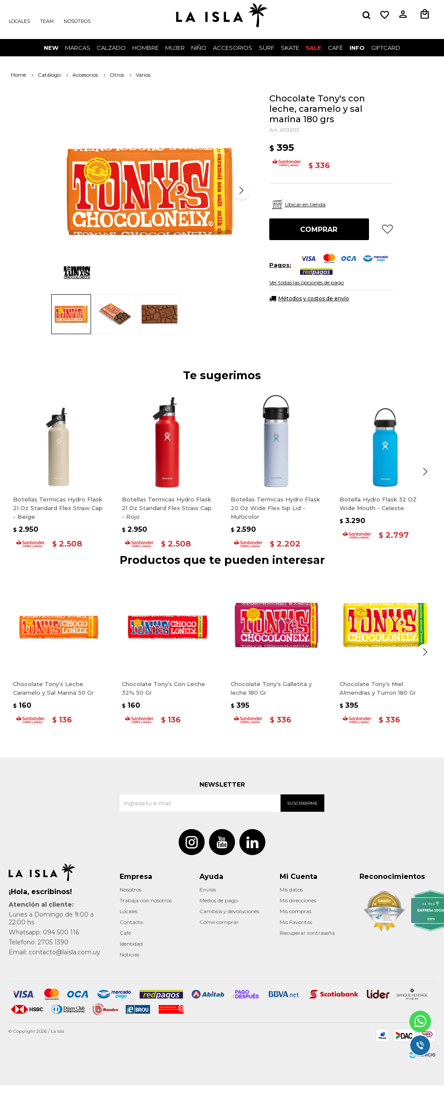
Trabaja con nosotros (146, 908)
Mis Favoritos (296, 930)
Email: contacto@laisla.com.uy (54, 960)
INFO (357, 47)
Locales (19, 21)
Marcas (77, 47)
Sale (313, 47)
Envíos (207, 897)
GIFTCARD (385, 47)
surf (266, 47)
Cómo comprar (218, 930)
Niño (198, 47)
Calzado (111, 47)
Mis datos (291, 897)
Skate (290, 47)
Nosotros (77, 21)
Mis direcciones (298, 908)
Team (47, 21)
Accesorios (232, 47)
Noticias (129, 962)
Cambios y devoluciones (229, 919)
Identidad (131, 951)
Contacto (131, 930)
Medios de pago (218, 908)
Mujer (175, 47)
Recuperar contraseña (307, 940)
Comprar (318, 229)
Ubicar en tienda (305, 204)
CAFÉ (335, 47)
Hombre (145, 47)
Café (125, 940)
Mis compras (295, 919)
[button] (366, 15)
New (51, 47)
